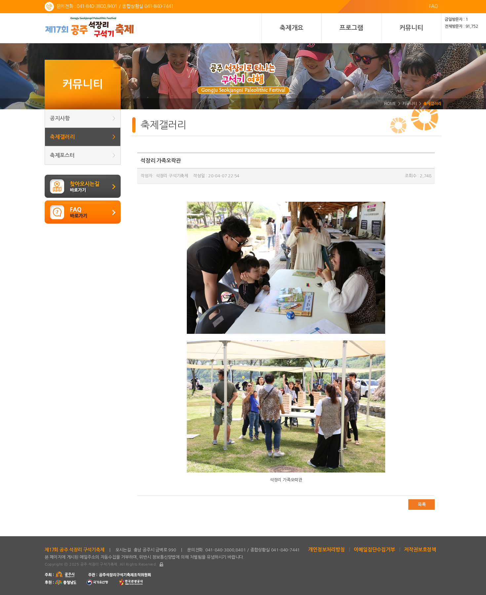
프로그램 (351, 28)
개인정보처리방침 (326, 549)
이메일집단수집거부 (374, 549)
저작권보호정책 (420, 549)
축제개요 (291, 28)
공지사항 (82, 118)
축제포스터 (82, 155)
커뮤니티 (411, 28)
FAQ (433, 6)
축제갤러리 (82, 137)
